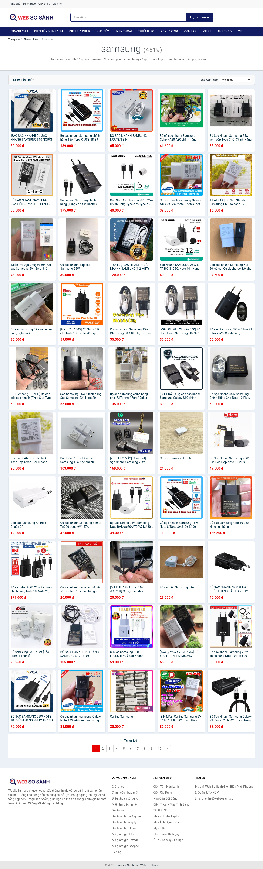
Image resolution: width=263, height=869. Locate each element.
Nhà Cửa (103, 31)
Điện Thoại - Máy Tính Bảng (171, 804)
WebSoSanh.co (128, 865)
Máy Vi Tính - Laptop (166, 816)
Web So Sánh (149, 865)
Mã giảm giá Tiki (123, 834)
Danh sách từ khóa (124, 828)
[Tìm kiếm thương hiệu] (128, 17)
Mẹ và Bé (159, 828)
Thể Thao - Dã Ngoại (166, 834)
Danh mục (29, 3)
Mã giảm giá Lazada (125, 840)
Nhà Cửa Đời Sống (165, 798)
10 (159, 748)
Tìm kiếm (199, 17)
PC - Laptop (169, 31)
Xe (240, 31)
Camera (190, 31)
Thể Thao (225, 31)
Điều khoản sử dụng (125, 798)
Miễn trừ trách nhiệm (125, 804)
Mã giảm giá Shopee (125, 846)
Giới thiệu (44, 3)
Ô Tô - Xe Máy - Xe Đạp (168, 840)
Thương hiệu (31, 39)
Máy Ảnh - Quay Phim (167, 822)
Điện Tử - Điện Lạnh (48, 31)
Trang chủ (14, 3)
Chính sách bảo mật (125, 792)
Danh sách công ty (124, 822)
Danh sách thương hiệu (127, 816)
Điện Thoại (124, 31)
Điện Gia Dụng (79, 31)
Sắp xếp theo (209, 79)
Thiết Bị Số (146, 31)
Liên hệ (57, 3)
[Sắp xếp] (235, 79)
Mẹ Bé (207, 31)
